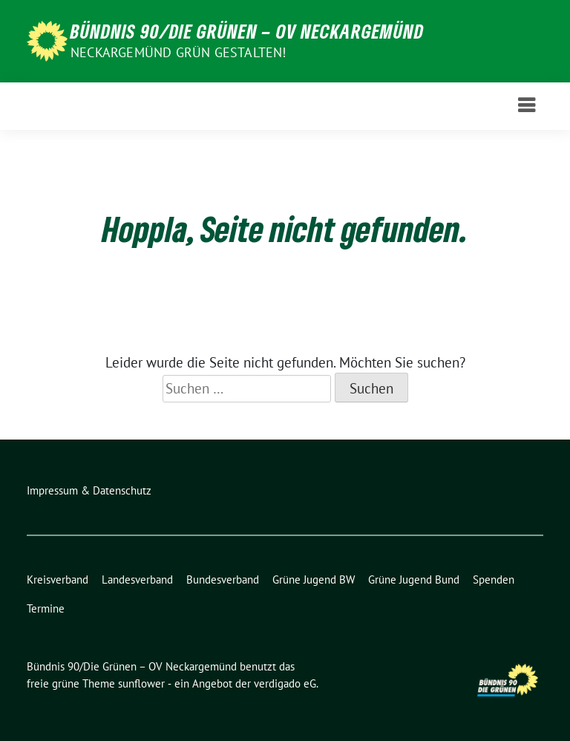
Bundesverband (222, 579)
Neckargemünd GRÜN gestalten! (178, 52)
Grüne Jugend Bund (413, 579)
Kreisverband (57, 579)
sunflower (141, 683)
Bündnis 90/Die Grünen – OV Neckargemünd (247, 31)
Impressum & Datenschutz (89, 490)
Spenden (493, 579)
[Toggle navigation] (526, 106)
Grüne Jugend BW (313, 579)
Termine (46, 608)
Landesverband (137, 579)
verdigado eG (285, 683)
